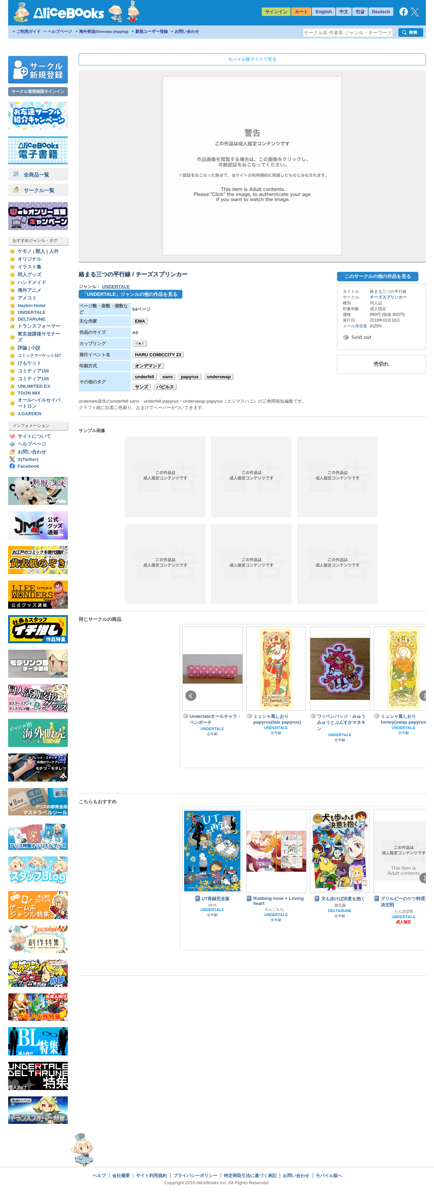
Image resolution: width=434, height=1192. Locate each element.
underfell (144, 376)
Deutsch (381, 11)
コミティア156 (33, 370)
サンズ (141, 386)
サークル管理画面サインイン (38, 91)
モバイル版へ (329, 1175)
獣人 (40, 251)
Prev (190, 695)
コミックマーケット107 (39, 355)
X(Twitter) (28, 459)
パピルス (165, 386)
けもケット (29, 363)
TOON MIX (29, 393)
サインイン (276, 11)
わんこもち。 (276, 909)
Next (424, 695)
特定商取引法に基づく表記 (250, 1175)
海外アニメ (29, 290)
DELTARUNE (31, 319)
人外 (54, 251)
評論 (22, 347)
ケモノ (25, 251)
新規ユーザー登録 (151, 31)
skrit (212, 905)
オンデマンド (148, 365)
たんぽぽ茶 (403, 911)
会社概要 (121, 1175)
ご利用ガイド (28, 31)
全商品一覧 (31, 175)
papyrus (189, 376)
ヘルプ (99, 1175)
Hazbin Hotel (31, 305)
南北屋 (340, 905)
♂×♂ (139, 343)
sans (167, 376)
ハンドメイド (32, 282)
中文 (343, 11)
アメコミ (27, 298)
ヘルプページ (59, 31)
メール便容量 (355, 326)
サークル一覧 (33, 190)
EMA (140, 321)
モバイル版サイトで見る (252, 59)
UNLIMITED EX (34, 386)
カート (301, 11)
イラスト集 (29, 266)
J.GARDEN (29, 413)
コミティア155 (33, 378)
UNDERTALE (32, 312)
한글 (360, 11)
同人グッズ (29, 274)
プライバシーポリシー (195, 1175)
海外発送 (104, 31)
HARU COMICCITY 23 (158, 354)
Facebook (28, 466)
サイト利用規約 (151, 1175)
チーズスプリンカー (388, 297)
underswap (219, 376)
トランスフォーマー (39, 326)
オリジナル (29, 259)
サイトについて (34, 436)
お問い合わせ (187, 31)
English (323, 11)
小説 (35, 347)
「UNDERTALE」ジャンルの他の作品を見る (129, 294)
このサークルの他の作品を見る (377, 276)
